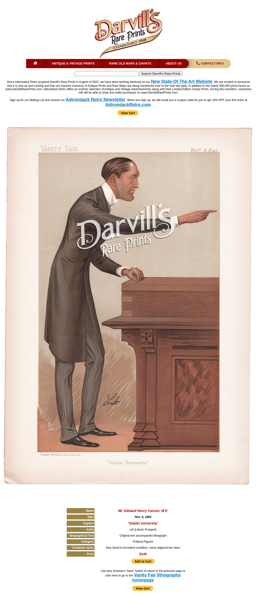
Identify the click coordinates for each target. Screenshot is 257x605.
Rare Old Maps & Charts (130, 63)
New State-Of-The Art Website (182, 81)
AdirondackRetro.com (128, 104)
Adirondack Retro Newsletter (95, 99)
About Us (174, 63)
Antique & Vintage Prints (73, 63)
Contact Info (209, 63)
